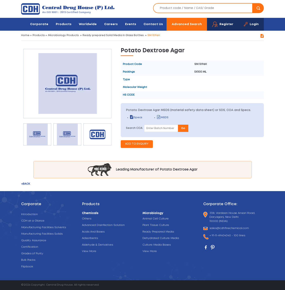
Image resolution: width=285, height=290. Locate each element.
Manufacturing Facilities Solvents (43, 227)
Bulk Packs (28, 260)
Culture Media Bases (156, 245)
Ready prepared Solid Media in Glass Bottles (113, 35)
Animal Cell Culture (155, 218)
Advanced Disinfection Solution (103, 225)
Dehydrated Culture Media (160, 238)
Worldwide (88, 24)
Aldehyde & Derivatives (97, 245)
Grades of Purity (32, 253)
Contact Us (153, 24)
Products (63, 24)
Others (86, 218)
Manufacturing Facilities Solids (42, 234)
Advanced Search (187, 24)
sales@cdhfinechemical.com (229, 228)
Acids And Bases (93, 231)
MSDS (162, 117)
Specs (136, 117)
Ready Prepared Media (158, 231)
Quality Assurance (33, 240)
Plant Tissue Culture (155, 225)
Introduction (29, 214)
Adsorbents (90, 238)
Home (25, 35)
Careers (111, 24)
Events (130, 24)
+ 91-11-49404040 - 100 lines (227, 236)
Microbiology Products (63, 35)
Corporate (39, 24)
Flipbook (27, 266)
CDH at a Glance (32, 220)
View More (89, 251)
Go (183, 128)
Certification (29, 247)
